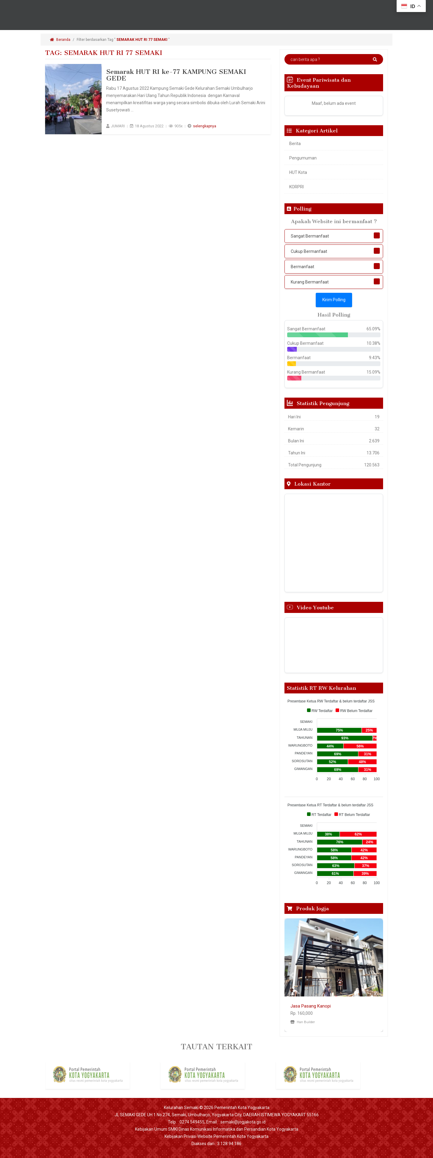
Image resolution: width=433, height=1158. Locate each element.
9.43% (374, 357)
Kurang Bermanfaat (310, 282)
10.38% (373, 343)
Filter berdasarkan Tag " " (123, 40)
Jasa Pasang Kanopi (310, 1006)
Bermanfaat (302, 266)
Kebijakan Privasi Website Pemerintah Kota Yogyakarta (216, 1136)
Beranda (60, 40)
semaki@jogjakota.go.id (243, 1122)
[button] (291, 975)
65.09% (373, 328)
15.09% (373, 372)
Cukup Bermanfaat (309, 251)
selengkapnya (204, 126)
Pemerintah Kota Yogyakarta (241, 1107)
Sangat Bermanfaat (310, 236)
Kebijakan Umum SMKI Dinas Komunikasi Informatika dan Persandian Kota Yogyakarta (216, 1129)
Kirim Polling (333, 299)
